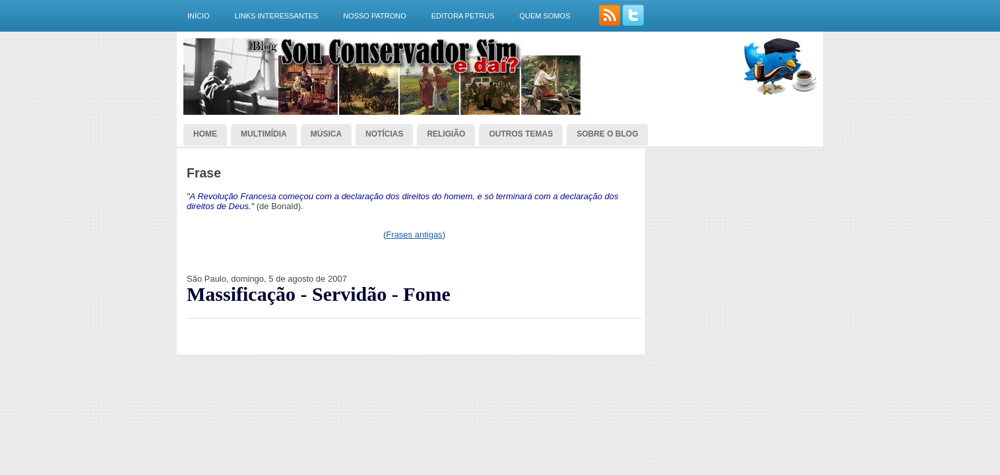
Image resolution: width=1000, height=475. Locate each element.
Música (326, 134)
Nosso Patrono (374, 16)
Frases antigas (414, 234)
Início (198, 16)
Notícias (384, 134)
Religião (446, 134)
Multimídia (264, 134)
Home (205, 134)
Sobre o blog (607, 134)
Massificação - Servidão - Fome (319, 294)
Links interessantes (277, 16)
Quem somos (544, 16)
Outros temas (521, 134)
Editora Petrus (463, 16)
